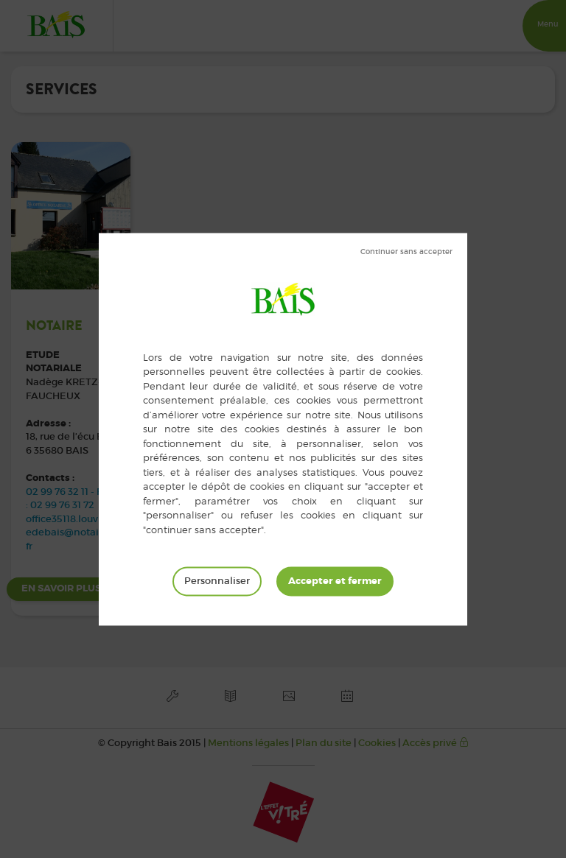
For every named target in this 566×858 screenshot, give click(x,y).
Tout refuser (406, 251)
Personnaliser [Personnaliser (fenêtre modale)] (217, 580)
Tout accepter (335, 581)
